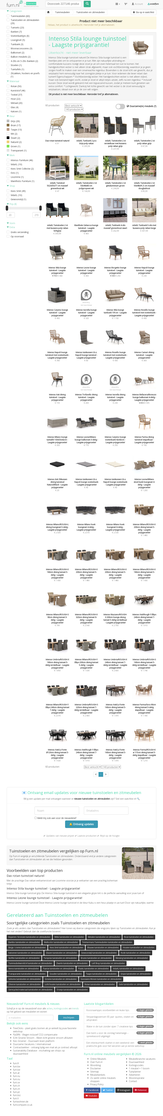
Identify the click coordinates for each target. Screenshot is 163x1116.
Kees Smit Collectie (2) (22, 168)
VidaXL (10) (16, 164)
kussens (67, 63)
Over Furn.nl (96, 1062)
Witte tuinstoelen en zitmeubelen (69, 937)
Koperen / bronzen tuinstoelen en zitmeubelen (29, 937)
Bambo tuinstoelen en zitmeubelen (24, 942)
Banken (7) (16, 31)
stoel (87, 63)
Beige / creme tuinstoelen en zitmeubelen (27, 947)
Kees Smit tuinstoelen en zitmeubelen (66, 947)
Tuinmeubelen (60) (20, 16)
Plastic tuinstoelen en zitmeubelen (93, 968)
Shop (11, 185)
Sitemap (94, 1071)
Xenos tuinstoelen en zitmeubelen (23, 968)
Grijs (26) (15, 121)
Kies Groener (19, 1040)
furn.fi (16, 1098)
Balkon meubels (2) (21, 56)
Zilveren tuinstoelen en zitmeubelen (24, 984)
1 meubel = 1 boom (139, 1068)
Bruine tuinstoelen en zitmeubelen (96, 958)
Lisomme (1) (17, 176)
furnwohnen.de (20, 1101)
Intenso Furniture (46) (22, 160)
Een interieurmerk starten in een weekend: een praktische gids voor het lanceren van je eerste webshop (120, 1044)
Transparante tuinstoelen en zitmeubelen (27, 973)
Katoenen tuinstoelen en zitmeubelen (25, 952)
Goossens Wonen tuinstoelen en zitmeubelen (101, 979)
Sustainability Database (25, 1050)
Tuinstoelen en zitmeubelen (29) (25, 21)
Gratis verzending (19, 232)
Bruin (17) (16, 125)
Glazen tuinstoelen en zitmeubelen (61, 952)
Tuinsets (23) (17, 27)
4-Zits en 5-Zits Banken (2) (24, 61)
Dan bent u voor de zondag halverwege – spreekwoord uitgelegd (120, 1034)
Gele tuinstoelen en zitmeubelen (133, 984)
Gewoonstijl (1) (18, 199)
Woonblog (95, 1065)
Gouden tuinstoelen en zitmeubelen (66, 973)
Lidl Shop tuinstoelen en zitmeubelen (108, 963)
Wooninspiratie (136, 1077)
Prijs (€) (12, 204)
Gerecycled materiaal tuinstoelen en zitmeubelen (30, 989)
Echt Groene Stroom (23, 1037)
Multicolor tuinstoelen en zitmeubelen (61, 942)
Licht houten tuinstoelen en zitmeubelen (63, 984)
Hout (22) (15, 98)
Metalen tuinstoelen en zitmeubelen (104, 937)
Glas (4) (14, 107)
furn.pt (16, 1092)
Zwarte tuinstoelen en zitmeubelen (72, 963)
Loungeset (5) (18, 39)
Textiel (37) (16, 94)
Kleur (11, 116)
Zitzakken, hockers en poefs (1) (25, 75)
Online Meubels (98, 1058)
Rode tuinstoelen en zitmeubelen (135, 952)
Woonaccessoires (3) (21, 48)
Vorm (11, 223)
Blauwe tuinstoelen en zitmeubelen (103, 947)
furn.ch (16, 1085)
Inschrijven (68, 1017)
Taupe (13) (16, 129)
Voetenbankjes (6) (20, 35)
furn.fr (16, 1063)
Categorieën (14, 11)
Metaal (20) (16, 102)
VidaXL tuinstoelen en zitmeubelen (128, 968)
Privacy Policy (96, 1084)
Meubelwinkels (97, 1074)
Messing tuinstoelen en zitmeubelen (132, 958)
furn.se (16, 1082)
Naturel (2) (16, 142)
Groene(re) (31, 3)
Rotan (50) (16, 86)
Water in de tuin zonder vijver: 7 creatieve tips (120, 1026)
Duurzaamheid (136, 1062)
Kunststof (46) (18, 90)
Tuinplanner (135, 1071)
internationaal (44, 1044)
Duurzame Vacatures (24, 1044)
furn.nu (16, 1076)
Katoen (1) (16, 111)
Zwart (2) (15, 137)
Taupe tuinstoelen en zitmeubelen (101, 973)
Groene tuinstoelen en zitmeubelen (61, 979)
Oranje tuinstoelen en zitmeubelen (72, 989)
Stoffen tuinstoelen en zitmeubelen (24, 958)
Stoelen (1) (16, 65)
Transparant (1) (19, 150)
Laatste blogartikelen (98, 1004)
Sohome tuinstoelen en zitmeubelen (24, 979)
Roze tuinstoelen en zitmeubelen (138, 937)
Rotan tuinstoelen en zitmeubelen (100, 984)
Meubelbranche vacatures (142, 1058)
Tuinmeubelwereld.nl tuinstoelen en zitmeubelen (30, 963)
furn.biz (17, 1095)
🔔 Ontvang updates (81, 824)
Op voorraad (17, 236)
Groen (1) (15, 146)
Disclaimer (95, 1068)
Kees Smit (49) (18, 190)
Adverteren (134, 1074)
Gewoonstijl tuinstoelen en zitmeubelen (99, 952)
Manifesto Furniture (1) (22, 181)
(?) (155, 106)
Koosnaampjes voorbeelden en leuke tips (120, 1010)
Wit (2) (14, 133)
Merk (11, 155)
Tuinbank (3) (17, 44)
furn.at (16, 1072)
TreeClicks (18, 1028)
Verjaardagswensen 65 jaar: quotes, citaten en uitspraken (120, 1018)
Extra (11, 227)
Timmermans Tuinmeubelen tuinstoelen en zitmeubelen (107, 942)
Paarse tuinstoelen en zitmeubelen (58, 968)
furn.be (16, 1066)
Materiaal (13, 81)
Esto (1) (15, 172)
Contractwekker (21, 1047)
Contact (133, 1081)
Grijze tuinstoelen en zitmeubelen (136, 973)
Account (137, 3)
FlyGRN (16, 1034)
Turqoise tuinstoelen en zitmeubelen (60, 958)
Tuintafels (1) (17, 69)
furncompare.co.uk (22, 1104)
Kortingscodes (136, 1065)
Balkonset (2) (17, 52)
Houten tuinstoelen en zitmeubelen (138, 947)
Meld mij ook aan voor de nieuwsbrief (55, 818)
